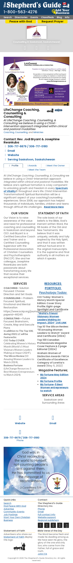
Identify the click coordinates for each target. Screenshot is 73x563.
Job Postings (11, 514)
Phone (41, 508)
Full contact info (46, 514)
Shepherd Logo (50, 110)
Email (41, 511)
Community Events (14, 511)
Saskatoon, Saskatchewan (45, 42)
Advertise (9, 508)
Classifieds (47, 17)
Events (34, 17)
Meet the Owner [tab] (55, 165)
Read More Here (54, 207)
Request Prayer (53, 21)
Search (8, 17)
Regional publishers (48, 520)
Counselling (20, 42)
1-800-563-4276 (20, 12)
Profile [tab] (13, 165)
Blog (59, 17)
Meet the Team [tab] (36, 169)
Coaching (9, 132)
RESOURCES (53, 284)
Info (67, 17)
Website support (47, 517)
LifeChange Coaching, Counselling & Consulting (22, 113)
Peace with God (20, 21)
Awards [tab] (32, 165)
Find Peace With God (15, 506)
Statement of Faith (14, 537)
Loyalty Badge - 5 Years (66, 110)
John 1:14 (42, 554)
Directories (21, 17)
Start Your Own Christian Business (17, 519)
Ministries (38, 132)
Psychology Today (53, 293)
